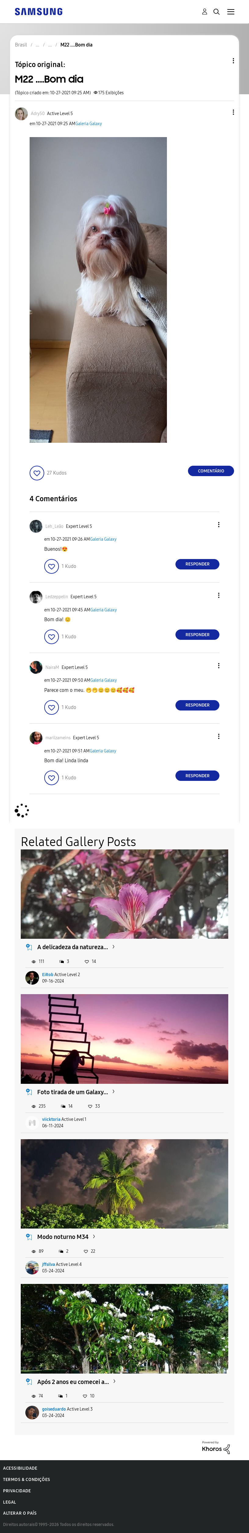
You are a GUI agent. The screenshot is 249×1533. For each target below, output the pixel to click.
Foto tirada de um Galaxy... (72, 1092)
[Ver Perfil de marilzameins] (57, 737)
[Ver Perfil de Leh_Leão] (54, 526)
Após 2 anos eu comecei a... (73, 1382)
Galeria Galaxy (88, 123)
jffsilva (48, 1264)
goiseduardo (54, 1409)
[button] (223, 112)
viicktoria (51, 1119)
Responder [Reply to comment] (198, 564)
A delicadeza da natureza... (72, 947)
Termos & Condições (26, 1479)
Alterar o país (20, 1513)
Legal (9, 1502)
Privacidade (17, 1491)
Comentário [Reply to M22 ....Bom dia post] (211, 471)
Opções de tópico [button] (223, 60)
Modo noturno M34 (62, 1236)
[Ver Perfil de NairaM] (52, 667)
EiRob (47, 974)
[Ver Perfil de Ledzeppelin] (56, 596)
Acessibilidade (20, 1468)
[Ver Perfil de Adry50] (38, 113)
